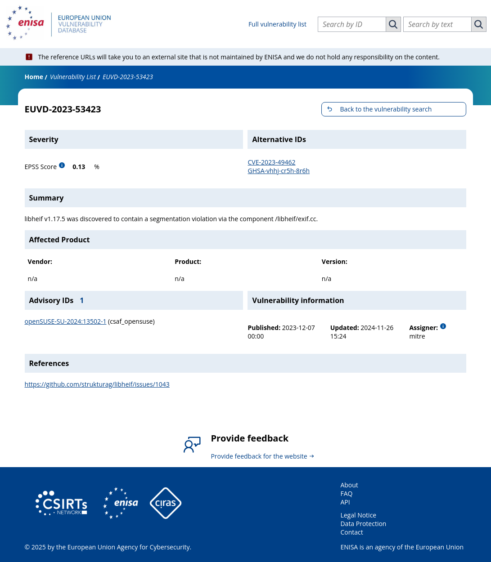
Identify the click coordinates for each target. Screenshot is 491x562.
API (345, 502)
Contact (351, 532)
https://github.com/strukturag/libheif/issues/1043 (97, 384)
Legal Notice (358, 515)
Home (34, 76)
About (349, 485)
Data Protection (363, 523)
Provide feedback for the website (259, 456)
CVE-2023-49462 (271, 162)
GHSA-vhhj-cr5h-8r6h (279, 170)
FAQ (346, 493)
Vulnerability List (73, 76)
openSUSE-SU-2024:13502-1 (66, 321)
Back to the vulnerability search (386, 109)
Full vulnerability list (277, 24)
